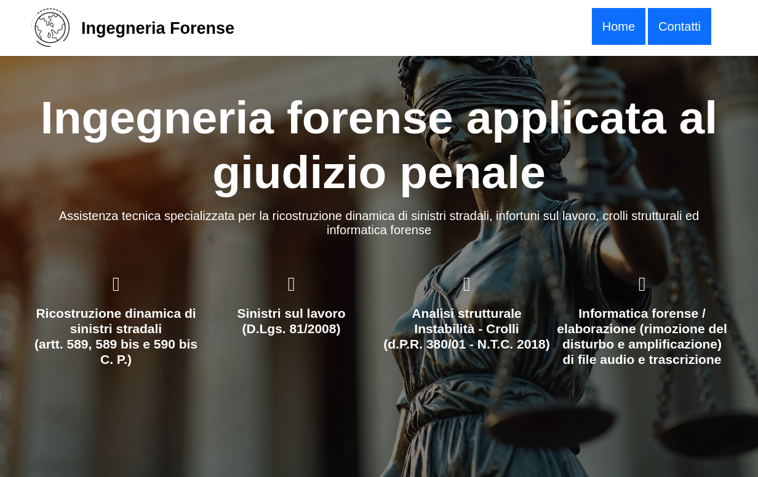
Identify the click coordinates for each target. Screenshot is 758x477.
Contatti (679, 26)
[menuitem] (618, 26)
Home (618, 26)
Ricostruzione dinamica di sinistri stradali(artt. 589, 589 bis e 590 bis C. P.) (115, 336)
